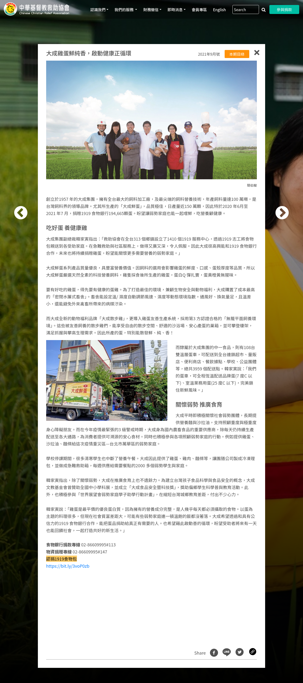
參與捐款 (284, 9)
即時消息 (175, 9)
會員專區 (199, 9)
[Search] (245, 9)
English (219, 9)
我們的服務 (124, 9)
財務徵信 (150, 9)
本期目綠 (237, 54)
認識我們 (98, 9)
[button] (25, 344)
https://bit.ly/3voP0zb (67, 566)
